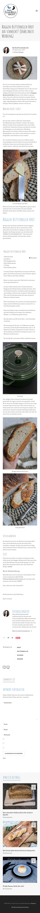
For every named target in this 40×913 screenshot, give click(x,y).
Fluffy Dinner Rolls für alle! (13, 886)
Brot (19, 647)
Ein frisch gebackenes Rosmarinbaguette (19, 850)
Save (18, 637)
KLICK (10, 566)
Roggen (20, 655)
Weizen (20, 659)
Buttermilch (22, 651)
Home (16, 52)
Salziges (21, 52)
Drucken (34, 257)
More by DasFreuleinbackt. (22, 631)
